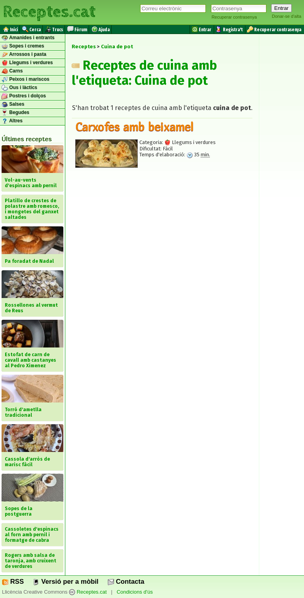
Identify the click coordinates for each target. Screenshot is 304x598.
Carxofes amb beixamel (134, 126)
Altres (12, 121)
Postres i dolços (24, 96)
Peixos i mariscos (25, 79)
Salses (13, 104)
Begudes (15, 113)
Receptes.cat (49, 12)
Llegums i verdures (27, 63)
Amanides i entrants (28, 38)
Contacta (126, 581)
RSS (13, 581)
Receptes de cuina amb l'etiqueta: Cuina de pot (144, 73)
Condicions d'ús (135, 592)
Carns (12, 71)
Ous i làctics (19, 88)
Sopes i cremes (23, 46)
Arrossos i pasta (24, 54)
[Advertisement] (162, 246)
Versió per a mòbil (65, 581)
